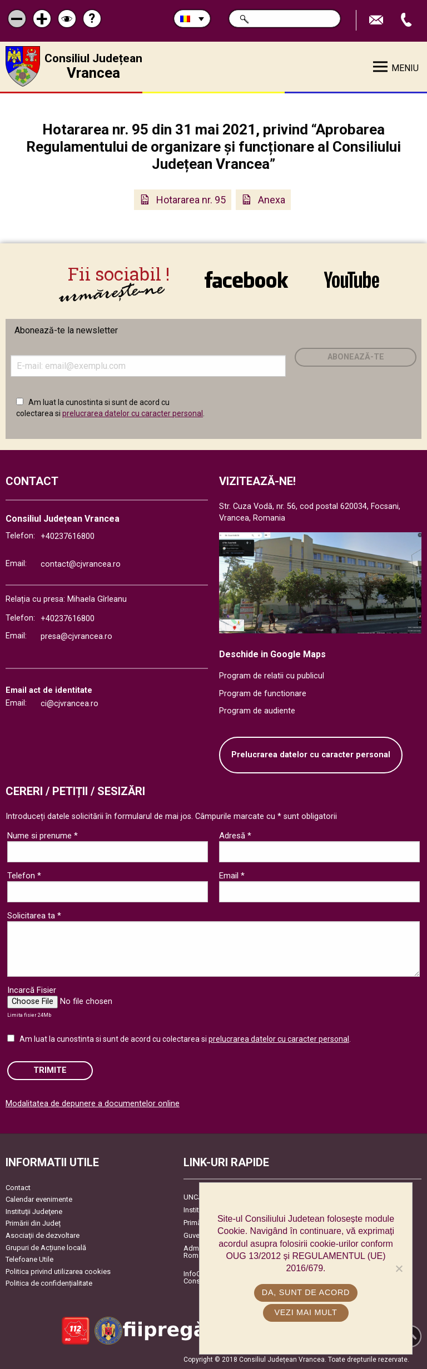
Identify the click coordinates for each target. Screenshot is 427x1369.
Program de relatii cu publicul (271, 676)
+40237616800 (68, 536)
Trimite (50, 1070)
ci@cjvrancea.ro (69, 703)
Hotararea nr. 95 (191, 200)
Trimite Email (377, 20)
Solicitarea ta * (34, 916)
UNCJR (194, 1197)
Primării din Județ (33, 1223)
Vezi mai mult (305, 1312)
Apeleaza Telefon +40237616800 (407, 20)
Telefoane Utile (29, 1259)
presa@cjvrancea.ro (76, 636)
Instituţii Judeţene (34, 1211)
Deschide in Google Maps (272, 654)
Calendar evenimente (39, 1199)
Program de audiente (257, 711)
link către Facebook (246, 280)
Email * (232, 876)
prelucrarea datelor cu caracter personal (132, 413)
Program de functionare (262, 693)
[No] (398, 1268)
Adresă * (235, 836)
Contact (18, 1187)
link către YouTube (351, 280)
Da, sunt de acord (306, 1292)
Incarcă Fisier (31, 990)
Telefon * (24, 876)
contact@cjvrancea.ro (81, 564)
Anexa (271, 200)
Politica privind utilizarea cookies (58, 1271)
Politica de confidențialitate (49, 1283)
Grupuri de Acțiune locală (46, 1247)
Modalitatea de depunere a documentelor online (93, 1103)
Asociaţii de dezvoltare (43, 1235)
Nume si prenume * (42, 836)
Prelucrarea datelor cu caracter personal (310, 755)
